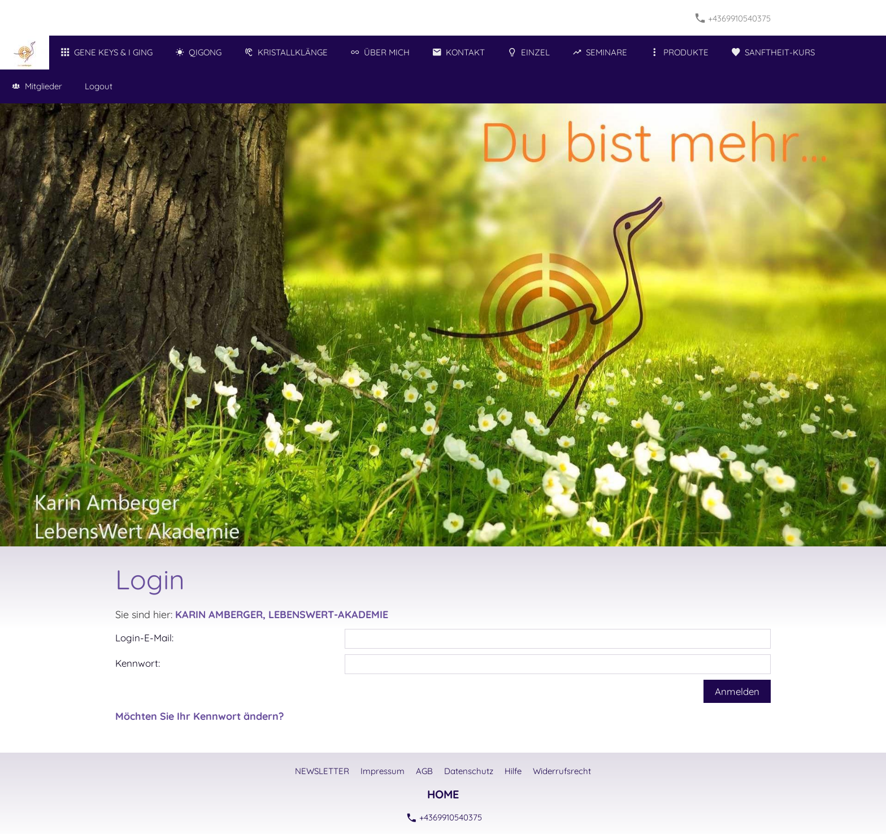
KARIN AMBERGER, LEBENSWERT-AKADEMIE (281, 614)
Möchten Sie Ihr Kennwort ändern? (199, 716)
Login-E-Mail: (144, 638)
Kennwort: (137, 663)
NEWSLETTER (322, 771)
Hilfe (513, 771)
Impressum (383, 771)
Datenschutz (468, 771)
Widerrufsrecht (562, 771)
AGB (424, 771)
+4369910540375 (733, 18)
